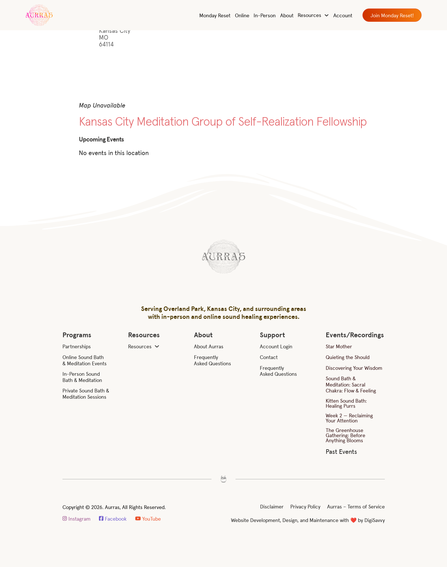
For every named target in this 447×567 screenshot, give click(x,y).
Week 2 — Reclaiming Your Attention (349, 418)
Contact (269, 357)
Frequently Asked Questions (212, 360)
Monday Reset (214, 15)
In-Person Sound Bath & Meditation (82, 377)
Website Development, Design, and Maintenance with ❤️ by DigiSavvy (308, 519)
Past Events (341, 451)
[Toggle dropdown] (326, 15)
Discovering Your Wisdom (354, 367)
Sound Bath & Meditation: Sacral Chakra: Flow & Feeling (351, 384)
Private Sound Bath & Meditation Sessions (85, 393)
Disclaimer (272, 506)
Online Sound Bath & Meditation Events (84, 360)
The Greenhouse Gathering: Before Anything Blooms (345, 435)
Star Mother (339, 346)
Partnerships (76, 346)
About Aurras (208, 346)
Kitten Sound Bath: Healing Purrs (346, 403)
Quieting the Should (348, 356)
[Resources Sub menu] (156, 346)
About (286, 15)
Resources (309, 14)
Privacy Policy (305, 506)
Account (342, 15)
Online (242, 15)
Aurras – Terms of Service (356, 506)
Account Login (276, 346)
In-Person (265, 15)
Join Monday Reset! (392, 15)
